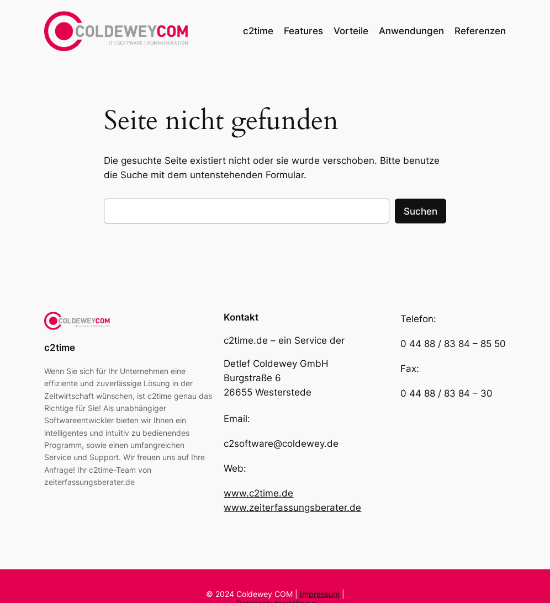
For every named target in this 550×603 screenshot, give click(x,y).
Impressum (320, 594)
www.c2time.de (258, 493)
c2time (59, 347)
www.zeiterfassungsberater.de (292, 507)
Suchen (420, 211)
